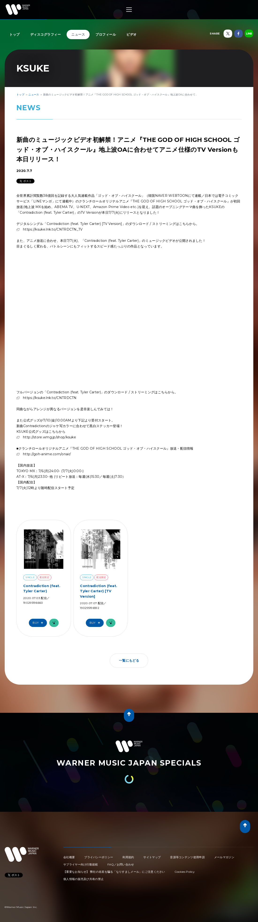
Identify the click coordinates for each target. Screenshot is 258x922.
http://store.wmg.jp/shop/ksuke (49, 437)
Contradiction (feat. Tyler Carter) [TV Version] (98, 591)
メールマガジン (224, 857)
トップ (14, 34)
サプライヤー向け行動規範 (80, 864)
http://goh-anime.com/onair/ (47, 454)
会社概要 (69, 857)
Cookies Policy (185, 871)
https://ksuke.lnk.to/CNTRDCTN (50, 398)
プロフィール (105, 34)
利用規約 (128, 857)
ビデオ (131, 34)
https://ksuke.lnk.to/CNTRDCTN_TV (53, 229)
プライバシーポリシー (98, 857)
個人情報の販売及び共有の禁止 (83, 879)
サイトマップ (152, 857)
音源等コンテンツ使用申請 (187, 857)
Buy (39, 623)
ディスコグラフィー (45, 34)
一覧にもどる (129, 660)
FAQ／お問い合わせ (120, 864)
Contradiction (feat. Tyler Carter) (41, 588)
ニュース (78, 34)
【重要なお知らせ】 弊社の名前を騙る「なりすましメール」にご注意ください (114, 871)
